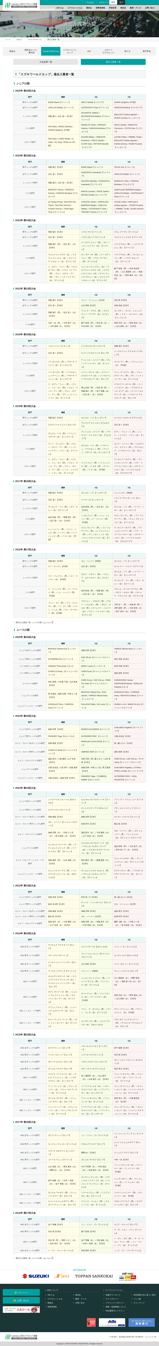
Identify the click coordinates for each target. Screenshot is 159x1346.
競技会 (89, 8)
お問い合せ (149, 8)
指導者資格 (100, 8)
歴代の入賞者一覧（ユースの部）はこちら (33, 1258)
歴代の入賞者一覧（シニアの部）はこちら (33, 622)
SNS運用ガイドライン (115, 1311)
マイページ (23, 1292)
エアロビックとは (74, 8)
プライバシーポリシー (115, 1303)
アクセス (90, 2)
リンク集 (137, 1299)
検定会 (123, 8)
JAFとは (59, 8)
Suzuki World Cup (34, 39)
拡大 (121, 2)
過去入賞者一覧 (113, 62)
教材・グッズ (135, 8)
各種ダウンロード (113, 1295)
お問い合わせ (23, 1300)
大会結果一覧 (45, 62)
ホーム (8, 39)
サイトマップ (139, 1303)
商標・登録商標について (116, 1307)
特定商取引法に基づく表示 (144, 1295)
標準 (113, 2)
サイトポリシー (112, 1299)
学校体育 (112, 8)
